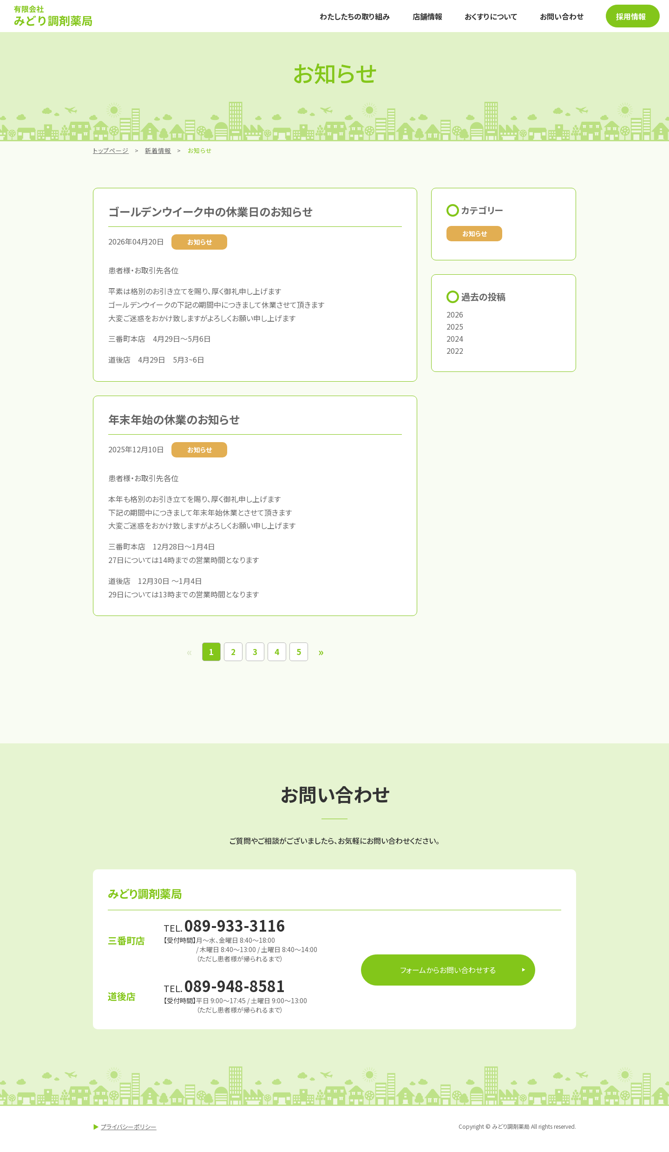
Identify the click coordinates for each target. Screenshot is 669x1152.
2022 (454, 355)
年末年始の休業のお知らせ (173, 424)
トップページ (111, 155)
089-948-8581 (234, 990)
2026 (454, 319)
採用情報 (624, 18)
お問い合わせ (548, 18)
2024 (454, 343)
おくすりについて (481, 18)
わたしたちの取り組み (353, 18)
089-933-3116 (234, 930)
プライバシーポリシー (129, 1131)
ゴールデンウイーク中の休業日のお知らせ (210, 216)
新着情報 (158, 155)
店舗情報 (421, 18)
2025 (454, 331)
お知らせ (474, 238)
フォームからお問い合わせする (448, 974)
